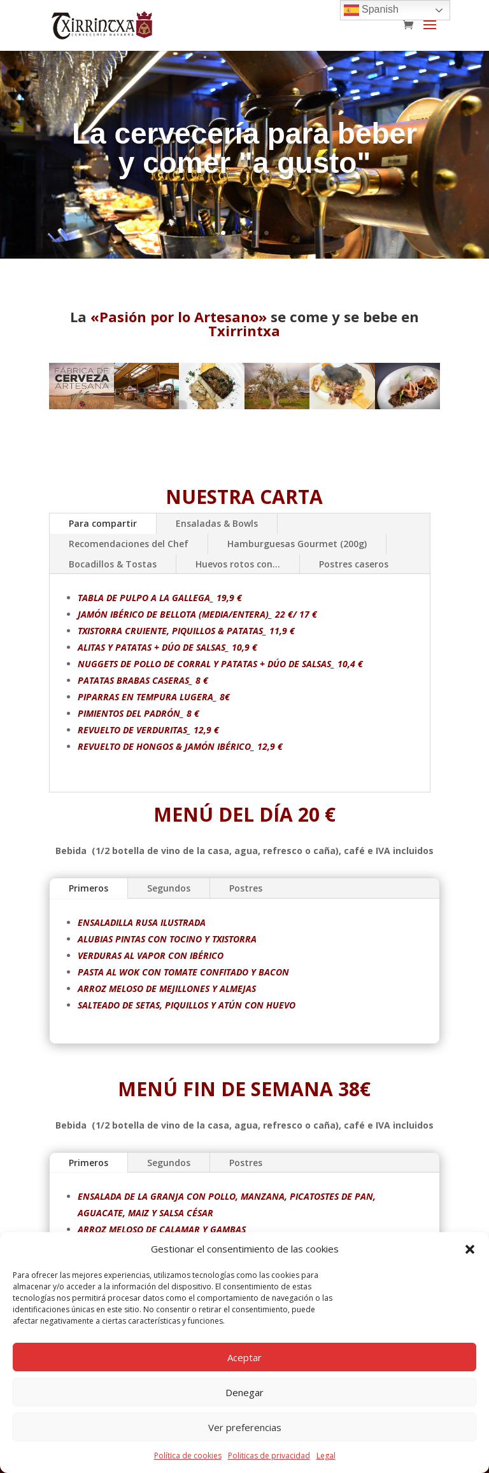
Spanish (371, 10)
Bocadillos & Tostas (113, 564)
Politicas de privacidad (269, 1455)
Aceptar (244, 1357)
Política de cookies (188, 1455)
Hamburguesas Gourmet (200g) (297, 544)
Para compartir (103, 523)
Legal (326, 1455)
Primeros (128, 892)
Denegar (244, 1392)
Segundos (186, 890)
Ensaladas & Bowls (217, 523)
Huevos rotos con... (237, 564)
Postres (245, 888)
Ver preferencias (244, 1427)
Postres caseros (353, 564)
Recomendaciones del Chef (128, 544)
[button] (470, 1249)
